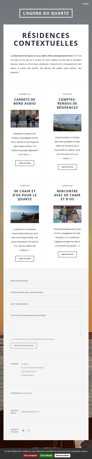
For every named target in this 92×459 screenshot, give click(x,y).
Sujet (20, 304)
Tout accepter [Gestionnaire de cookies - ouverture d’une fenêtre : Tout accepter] (30, 455)
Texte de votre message (28, 315)
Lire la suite (25, 163)
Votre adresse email (27, 292)
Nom (19, 281)
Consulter (49, 339)
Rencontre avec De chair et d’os (67, 195)
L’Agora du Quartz (46, 13)
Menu (86, 4)
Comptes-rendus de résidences (67, 103)
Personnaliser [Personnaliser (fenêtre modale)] (62, 455)
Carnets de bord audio (25, 101)
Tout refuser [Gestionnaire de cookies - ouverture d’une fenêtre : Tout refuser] (46, 455)
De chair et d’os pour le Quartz (25, 195)
